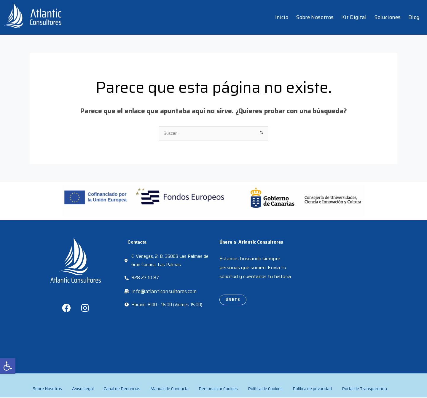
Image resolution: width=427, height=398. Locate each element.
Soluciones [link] (387, 17)
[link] (7, 366)
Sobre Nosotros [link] (315, 17)
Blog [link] (414, 17)
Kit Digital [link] (354, 17)
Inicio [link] (281, 17)
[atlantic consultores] (351, 280)
